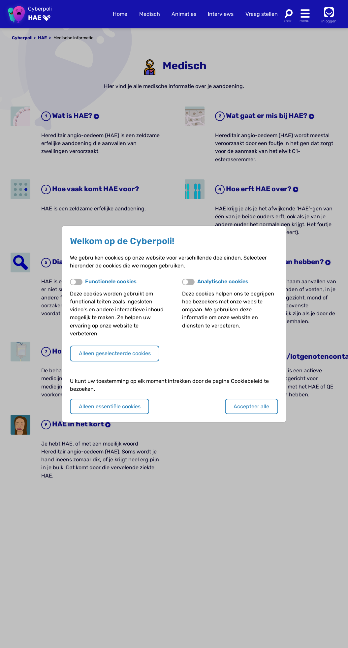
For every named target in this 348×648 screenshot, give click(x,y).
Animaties (184, 14)
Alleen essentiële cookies (110, 406)
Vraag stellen (261, 14)
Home (120, 14)
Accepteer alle (251, 406)
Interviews (221, 14)
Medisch (149, 14)
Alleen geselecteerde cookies (115, 353)
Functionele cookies (111, 281)
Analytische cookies (222, 281)
